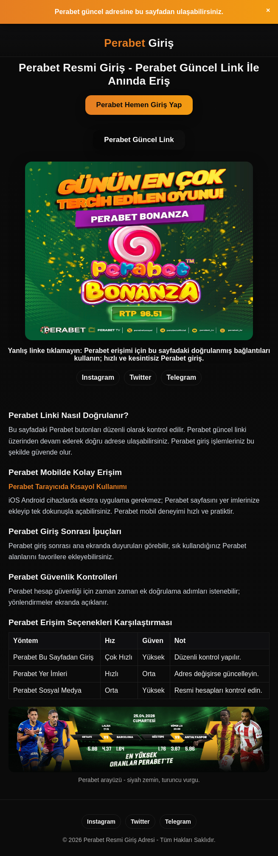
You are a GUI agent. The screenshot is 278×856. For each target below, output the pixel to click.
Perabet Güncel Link (139, 140)
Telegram (181, 377)
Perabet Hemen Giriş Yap (139, 105)
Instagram (98, 377)
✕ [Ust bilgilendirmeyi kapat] (268, 10)
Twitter (140, 377)
